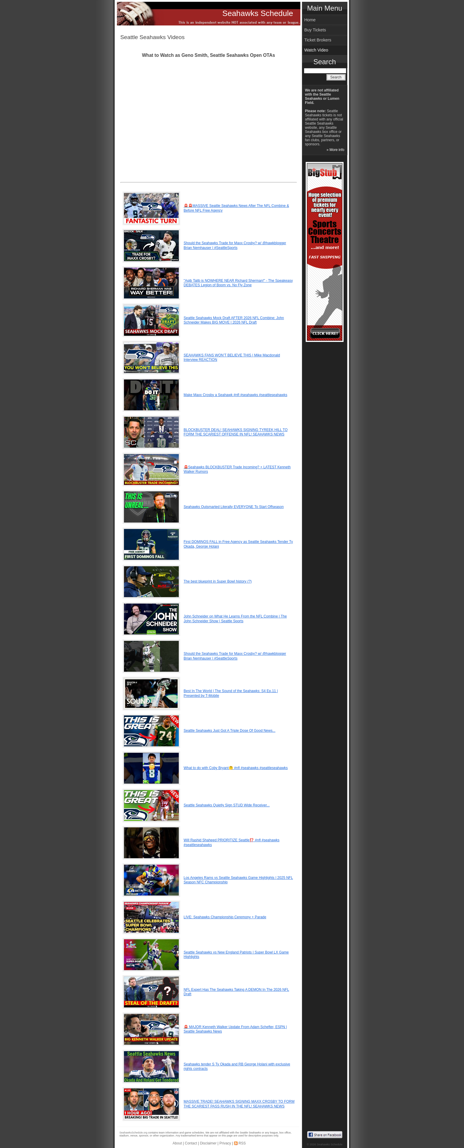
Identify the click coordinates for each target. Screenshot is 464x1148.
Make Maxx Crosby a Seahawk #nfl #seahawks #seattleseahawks (235, 395)
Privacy (225, 1143)
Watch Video (316, 50)
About (177, 1143)
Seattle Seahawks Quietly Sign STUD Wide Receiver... (227, 805)
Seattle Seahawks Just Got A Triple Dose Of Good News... (230, 731)
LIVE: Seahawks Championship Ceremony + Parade (225, 917)
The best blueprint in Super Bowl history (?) (218, 581)
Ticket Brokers (317, 40)
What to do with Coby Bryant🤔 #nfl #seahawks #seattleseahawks (236, 768)
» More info (335, 150)
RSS (242, 1143)
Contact (191, 1143)
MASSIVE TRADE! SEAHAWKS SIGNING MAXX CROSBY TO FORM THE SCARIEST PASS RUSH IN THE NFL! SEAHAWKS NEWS (239, 1103)
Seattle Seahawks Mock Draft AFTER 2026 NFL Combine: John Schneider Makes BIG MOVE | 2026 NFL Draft (234, 320)
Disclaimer (208, 1143)
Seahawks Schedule (257, 13)
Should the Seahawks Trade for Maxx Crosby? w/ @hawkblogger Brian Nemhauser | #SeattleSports (235, 245)
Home (309, 19)
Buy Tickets (315, 30)
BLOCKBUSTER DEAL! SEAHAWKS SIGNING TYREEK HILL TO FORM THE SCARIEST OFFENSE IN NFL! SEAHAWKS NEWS (236, 432)
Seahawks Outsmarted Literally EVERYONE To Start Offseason (234, 507)
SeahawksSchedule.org (134, 1132)
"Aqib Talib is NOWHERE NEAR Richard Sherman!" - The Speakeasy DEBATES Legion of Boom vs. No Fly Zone (238, 283)
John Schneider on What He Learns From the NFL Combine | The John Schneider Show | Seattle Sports (235, 618)
